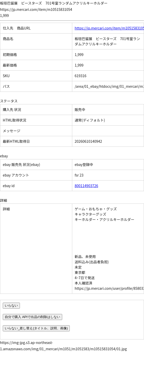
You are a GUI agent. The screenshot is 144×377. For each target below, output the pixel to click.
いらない (11, 305)
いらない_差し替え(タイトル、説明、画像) (36, 328)
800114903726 (86, 185)
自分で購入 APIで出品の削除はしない (32, 317)
